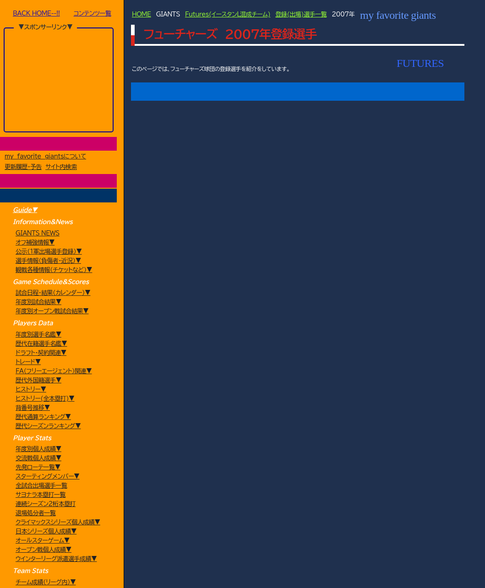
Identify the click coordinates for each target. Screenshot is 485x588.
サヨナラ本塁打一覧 (40, 496)
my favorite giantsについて (45, 157)
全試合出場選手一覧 (41, 487)
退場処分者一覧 (36, 514)
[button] (162, 261)
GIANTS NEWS (38, 234)
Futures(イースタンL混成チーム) (227, 14)
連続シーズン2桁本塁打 (46, 505)
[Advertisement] (59, 79)
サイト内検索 (61, 168)
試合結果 (327, 91)
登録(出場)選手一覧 (301, 14)
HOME (141, 14)
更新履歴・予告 (23, 168)
